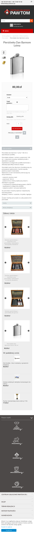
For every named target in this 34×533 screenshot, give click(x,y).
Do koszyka (17, 128)
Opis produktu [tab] (17, 148)
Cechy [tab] (17, 203)
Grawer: (9, 95)
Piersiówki (5, 38)
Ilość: (8, 123)
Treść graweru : (10, 102)
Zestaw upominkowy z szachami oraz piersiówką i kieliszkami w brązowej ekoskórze (11, 242)
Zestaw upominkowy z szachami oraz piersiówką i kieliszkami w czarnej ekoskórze (11, 278)
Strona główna (6, 36)
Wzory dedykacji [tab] (17, 207)
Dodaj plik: (10, 117)
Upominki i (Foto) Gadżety (20, 36)
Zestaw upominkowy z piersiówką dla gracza (11, 312)
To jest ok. (9, 530)
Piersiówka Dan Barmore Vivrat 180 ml (11, 344)
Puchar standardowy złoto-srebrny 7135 (15, 401)
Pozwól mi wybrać (6, 527)
